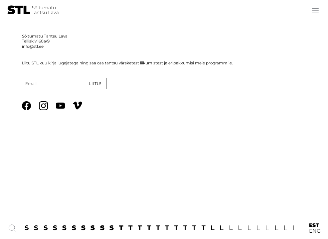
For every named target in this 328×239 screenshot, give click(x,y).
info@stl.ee (33, 46)
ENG (315, 231)
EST (314, 225)
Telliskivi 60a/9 (36, 41)
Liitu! (95, 83)
